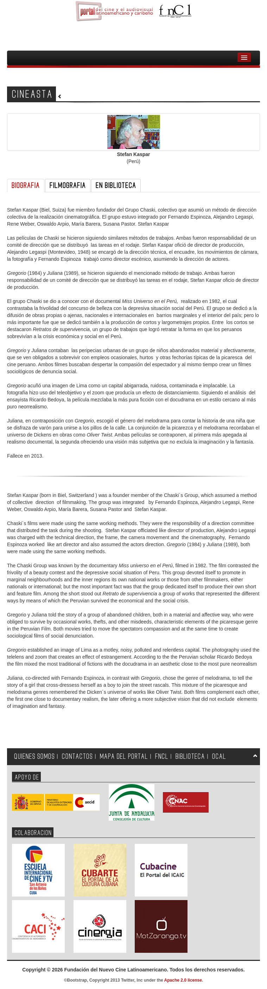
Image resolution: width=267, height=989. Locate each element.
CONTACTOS (77, 756)
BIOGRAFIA (26, 185)
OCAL (219, 756)
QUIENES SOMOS (34, 756)
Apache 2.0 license (183, 980)
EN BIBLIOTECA (116, 185)
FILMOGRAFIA (68, 185)
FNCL (162, 756)
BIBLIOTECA (190, 756)
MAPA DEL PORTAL (124, 756)
